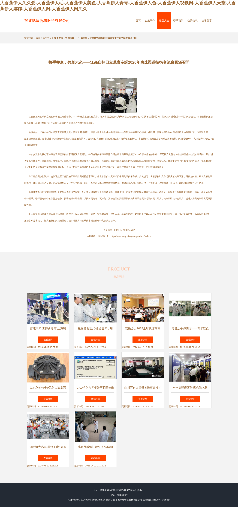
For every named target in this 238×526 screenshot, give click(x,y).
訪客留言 (207, 20)
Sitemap (165, 499)
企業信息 (192, 20)
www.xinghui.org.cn (95, 499)
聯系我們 (178, 20)
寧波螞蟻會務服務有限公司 (47, 20)
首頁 (138, 20)
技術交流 (110, 499)
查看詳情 (48, 339)
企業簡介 (150, 20)
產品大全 (164, 20)
